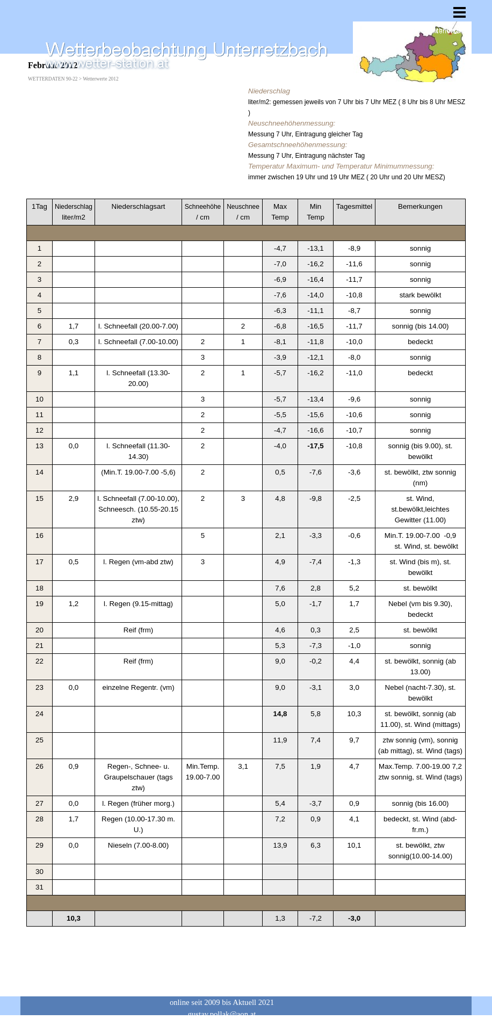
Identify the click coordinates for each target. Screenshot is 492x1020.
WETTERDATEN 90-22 (52, 79)
